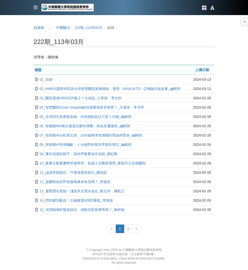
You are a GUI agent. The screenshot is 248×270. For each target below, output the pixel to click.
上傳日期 (202, 70)
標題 (38, 70)
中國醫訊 (63, 28)
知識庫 (39, 28)
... (50, 28)
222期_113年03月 (89, 28)
